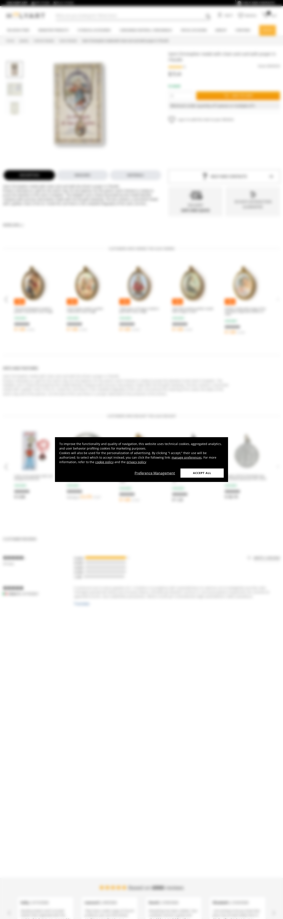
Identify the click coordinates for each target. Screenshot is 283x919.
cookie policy (104, 462)
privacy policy (136, 462)
